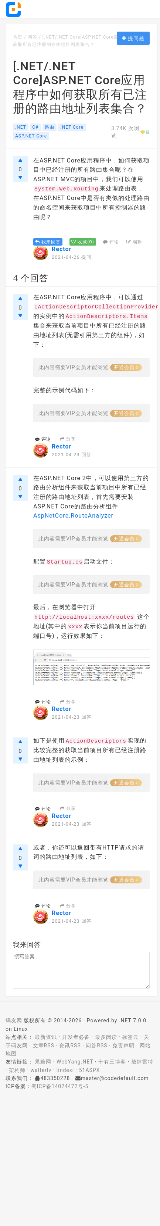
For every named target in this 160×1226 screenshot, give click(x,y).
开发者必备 (76, 1037)
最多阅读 (106, 1037)
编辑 (134, 241)
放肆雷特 (142, 1062)
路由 (49, 127)
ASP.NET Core (31, 136)
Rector (61, 249)
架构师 (17, 1070)
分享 (68, 439)
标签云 (130, 1037)
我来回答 (48, 241)
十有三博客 (112, 1062)
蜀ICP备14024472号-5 (59, 1086)
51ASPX (89, 1070)
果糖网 (43, 1062)
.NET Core (72, 127)
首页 (18, 37)
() (82, 241)
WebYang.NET (75, 1062)
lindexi (65, 1070)
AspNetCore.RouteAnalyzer (73, 515)
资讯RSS (70, 1045)
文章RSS (43, 1045)
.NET (20, 127)
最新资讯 (46, 1037)
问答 (32, 37)
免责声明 (123, 1045)
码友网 (14, 1020)
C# (35, 127)
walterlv (41, 1070)
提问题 (133, 38)
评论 (111, 241)
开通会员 (126, 367)
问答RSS (96, 1045)
